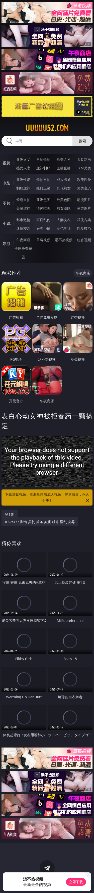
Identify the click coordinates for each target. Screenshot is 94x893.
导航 (7, 243)
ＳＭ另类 (84, 168)
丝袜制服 (43, 168)
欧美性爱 (84, 179)
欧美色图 (64, 199)
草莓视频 (43, 239)
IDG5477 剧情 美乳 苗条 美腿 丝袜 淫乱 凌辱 (40, 521)
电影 (7, 183)
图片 (7, 203)
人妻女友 (64, 219)
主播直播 (64, 168)
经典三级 (43, 188)
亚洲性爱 (23, 179)
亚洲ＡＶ (23, 159)
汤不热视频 (63, 239)
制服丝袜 (23, 188)
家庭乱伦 (43, 219)
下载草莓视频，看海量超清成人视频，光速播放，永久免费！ (47, 498)
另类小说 (43, 228)
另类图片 (84, 208)
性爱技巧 (84, 228)
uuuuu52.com (47, 128)
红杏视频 (84, 239)
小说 (7, 223)
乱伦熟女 (64, 188)
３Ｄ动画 (84, 159)
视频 (7, 163)
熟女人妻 (23, 168)
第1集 (9, 514)
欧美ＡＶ (64, 159)
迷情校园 (23, 228)
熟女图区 (64, 208)
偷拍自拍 (43, 179)
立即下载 (76, 881)
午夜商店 (23, 239)
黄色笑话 (64, 228)
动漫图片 (84, 199)
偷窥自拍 (23, 199)
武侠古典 (84, 219)
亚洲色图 (43, 199)
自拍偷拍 (43, 159)
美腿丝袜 (23, 208)
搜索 (82, 140)
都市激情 (23, 219)
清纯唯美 (43, 208)
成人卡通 (64, 179)
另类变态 (84, 188)
